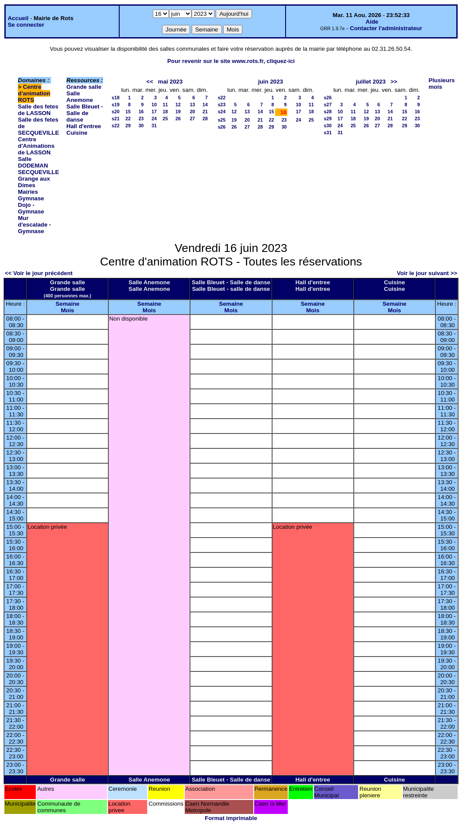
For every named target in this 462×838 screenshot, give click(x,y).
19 (178, 111)
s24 (222, 111)
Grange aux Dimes (34, 182)
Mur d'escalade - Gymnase (34, 224)
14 (205, 104)
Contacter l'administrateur (386, 28)
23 (141, 118)
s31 (328, 132)
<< (149, 81)
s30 (328, 125)
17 (154, 111)
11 (165, 104)
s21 (116, 118)
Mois (67, 310)
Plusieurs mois (442, 83)
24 (154, 118)
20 (192, 111)
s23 (222, 104)
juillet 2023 (371, 81)
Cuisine (76, 132)
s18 (116, 97)
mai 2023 (170, 81)
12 (178, 104)
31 (154, 125)
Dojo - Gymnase (31, 208)
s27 (328, 104)
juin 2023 (270, 81)
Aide (371, 21)
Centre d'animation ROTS (34, 93)
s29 (328, 118)
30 (141, 125)
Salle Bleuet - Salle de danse (84, 113)
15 (128, 111)
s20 (116, 111)
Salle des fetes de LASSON (38, 109)
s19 (116, 104)
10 (154, 104)
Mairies (28, 192)
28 (205, 118)
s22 (116, 125)
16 (141, 111)
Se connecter (26, 24)
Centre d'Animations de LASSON (36, 146)
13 (192, 104)
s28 (328, 111)
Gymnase (31, 198)
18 (165, 111)
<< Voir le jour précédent (38, 273)
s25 (222, 119)
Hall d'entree (83, 126)
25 (165, 118)
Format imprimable (231, 818)
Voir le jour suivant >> (427, 273)
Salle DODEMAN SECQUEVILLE (38, 165)
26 (178, 118)
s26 (222, 126)
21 (205, 111)
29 (128, 125)
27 (192, 118)
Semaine (67, 303)
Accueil (18, 18)
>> (393, 81)
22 (128, 118)
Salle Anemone (79, 96)
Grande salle (83, 87)
